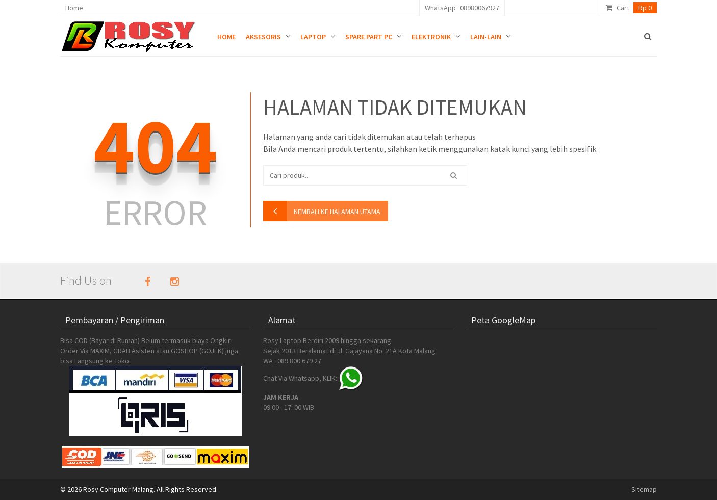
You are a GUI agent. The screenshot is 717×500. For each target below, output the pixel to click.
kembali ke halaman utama (337, 211)
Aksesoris (263, 36)
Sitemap (644, 489)
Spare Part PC (368, 36)
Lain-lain (485, 36)
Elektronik (431, 36)
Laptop (313, 36)
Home (74, 7)
